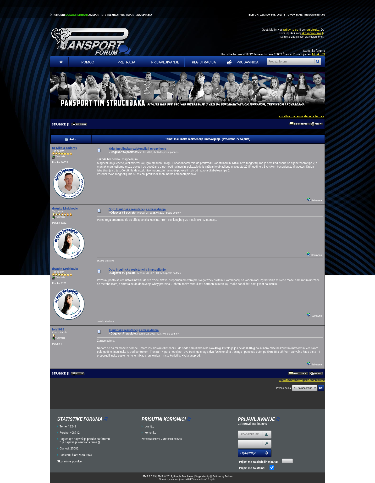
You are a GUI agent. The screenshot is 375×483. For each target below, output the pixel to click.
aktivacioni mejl (312, 33)
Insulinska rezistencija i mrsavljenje (134, 330)
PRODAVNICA (241, 62)
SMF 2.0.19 (149, 476)
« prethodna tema (291, 116)
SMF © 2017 (165, 476)
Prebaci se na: (284, 388)
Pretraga (126, 62)
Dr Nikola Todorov (64, 148)
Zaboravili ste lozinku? (253, 424)
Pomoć (87, 62)
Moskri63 (318, 54)
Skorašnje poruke (69, 461)
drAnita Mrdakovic (65, 208)
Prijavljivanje (165, 62)
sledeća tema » (313, 116)
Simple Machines (183, 476)
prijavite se (290, 29)
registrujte (312, 29)
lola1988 (58, 329)
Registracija (204, 62)
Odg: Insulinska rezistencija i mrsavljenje (137, 148)
